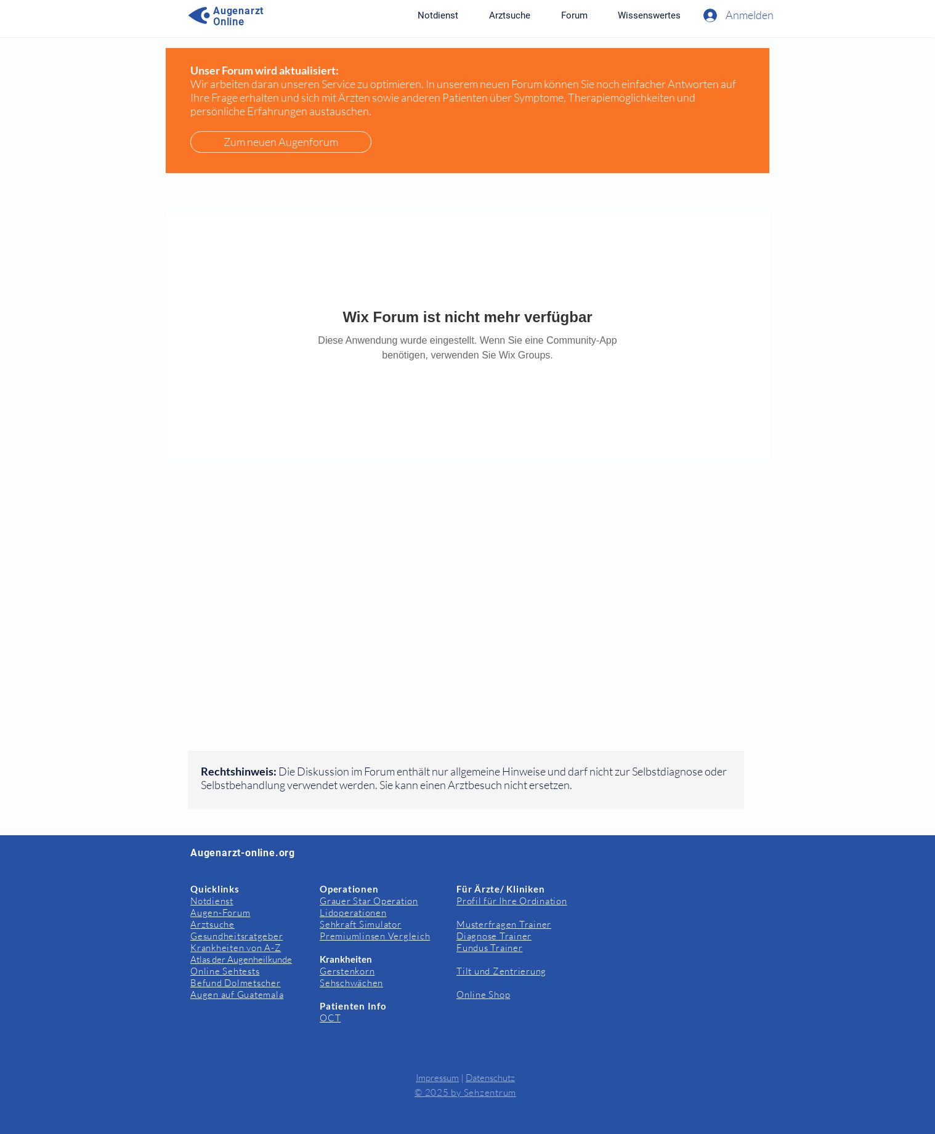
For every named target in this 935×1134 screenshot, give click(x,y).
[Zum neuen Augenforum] (280, 142)
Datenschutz (490, 1077)
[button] (648, 15)
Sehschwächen (351, 983)
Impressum (437, 1077)
